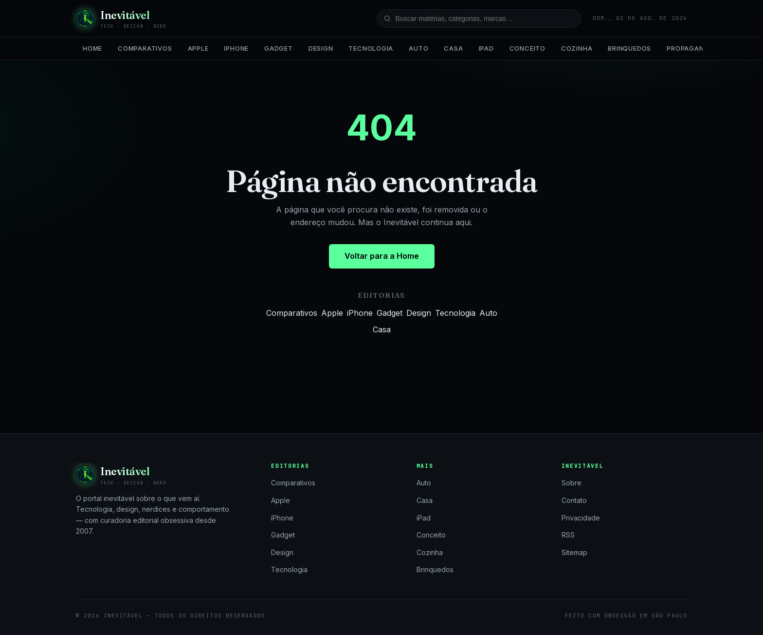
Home (92, 48)
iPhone (236, 48)
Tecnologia (370, 48)
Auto (418, 48)
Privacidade (581, 518)
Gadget (278, 48)
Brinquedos (629, 48)
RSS (568, 535)
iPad (486, 48)
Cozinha (576, 48)
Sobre (571, 483)
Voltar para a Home (382, 256)
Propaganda (690, 48)
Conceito (527, 48)
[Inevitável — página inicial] (121, 18)
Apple (198, 48)
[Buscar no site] (479, 18)
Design (321, 48)
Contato (574, 500)
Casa (453, 48)
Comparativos (145, 48)
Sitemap (574, 552)
